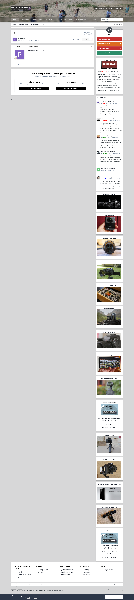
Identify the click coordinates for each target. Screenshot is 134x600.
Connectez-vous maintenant (71, 88)
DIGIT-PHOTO (104, 71)
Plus (94, 19)
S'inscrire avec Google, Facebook (106, 52)
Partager (76, 39)
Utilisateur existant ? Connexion (103, 8)
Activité (15, 19)
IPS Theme (13, 589)
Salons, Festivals (109, 569)
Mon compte (86, 571)
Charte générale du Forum (104, 39)
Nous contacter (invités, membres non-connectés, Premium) (49, 590)
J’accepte (114, 597)
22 (19, 64)
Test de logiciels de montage (25, 574)
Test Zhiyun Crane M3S (109, 459)
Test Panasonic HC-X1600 (109, 194)
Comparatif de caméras (67, 572)
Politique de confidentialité (28, 590)
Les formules (86, 569)
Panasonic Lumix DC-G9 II (109, 332)
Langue (13, 590)
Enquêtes (42, 571)
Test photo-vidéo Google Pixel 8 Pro (109, 355)
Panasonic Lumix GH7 (109, 263)
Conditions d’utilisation (32, 597)
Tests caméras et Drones (67, 569)
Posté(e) (33, 46)
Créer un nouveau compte (34, 88)
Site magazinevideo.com (82, 19)
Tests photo (64, 571)
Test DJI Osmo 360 (109, 215)
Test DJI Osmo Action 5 (109, 308)
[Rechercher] (110, 19)
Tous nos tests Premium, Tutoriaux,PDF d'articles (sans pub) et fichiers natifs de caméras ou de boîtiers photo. (109, 418)
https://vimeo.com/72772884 (36, 50)
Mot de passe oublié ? (103, 48)
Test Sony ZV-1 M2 (109, 435)
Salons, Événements (61, 19)
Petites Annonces (37, 19)
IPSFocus (20, 589)
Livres (41, 572)
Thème (19, 590)
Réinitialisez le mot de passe (109, 427)
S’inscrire (116, 8)
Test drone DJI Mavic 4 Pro (109, 238)
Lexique (106, 571)
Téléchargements (25, 19)
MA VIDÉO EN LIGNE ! (33, 40)
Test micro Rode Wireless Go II (109, 507)
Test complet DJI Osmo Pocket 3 (109, 378)
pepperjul (19, 46)
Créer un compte (87, 572)
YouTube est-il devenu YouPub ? (108, 101)
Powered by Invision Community (115, 590)
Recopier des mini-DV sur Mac (109, 285)
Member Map (49, 19)
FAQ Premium (86, 574)
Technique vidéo (44, 569)
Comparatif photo (65, 574)
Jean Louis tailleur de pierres (107, 136)
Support (71, 19)
